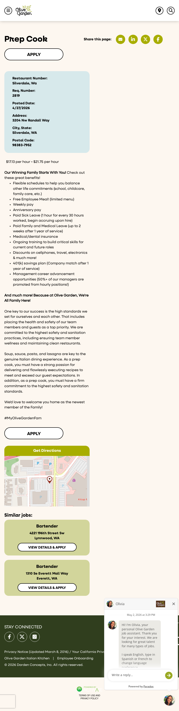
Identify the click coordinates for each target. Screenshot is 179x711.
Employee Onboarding (75, 658)
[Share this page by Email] (120, 39)
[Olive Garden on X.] (22, 637)
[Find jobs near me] (159, 11)
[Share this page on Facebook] (158, 39)
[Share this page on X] (145, 39)
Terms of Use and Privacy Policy (89, 697)
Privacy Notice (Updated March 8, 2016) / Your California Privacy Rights (62, 652)
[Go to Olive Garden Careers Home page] (24, 10)
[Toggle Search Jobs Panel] (171, 11)
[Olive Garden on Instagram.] (35, 637)
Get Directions (47, 451)
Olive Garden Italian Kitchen (27, 658)
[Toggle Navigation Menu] (8, 11)
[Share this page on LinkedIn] (133, 39)
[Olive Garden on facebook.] (9, 637)
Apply (34, 54)
